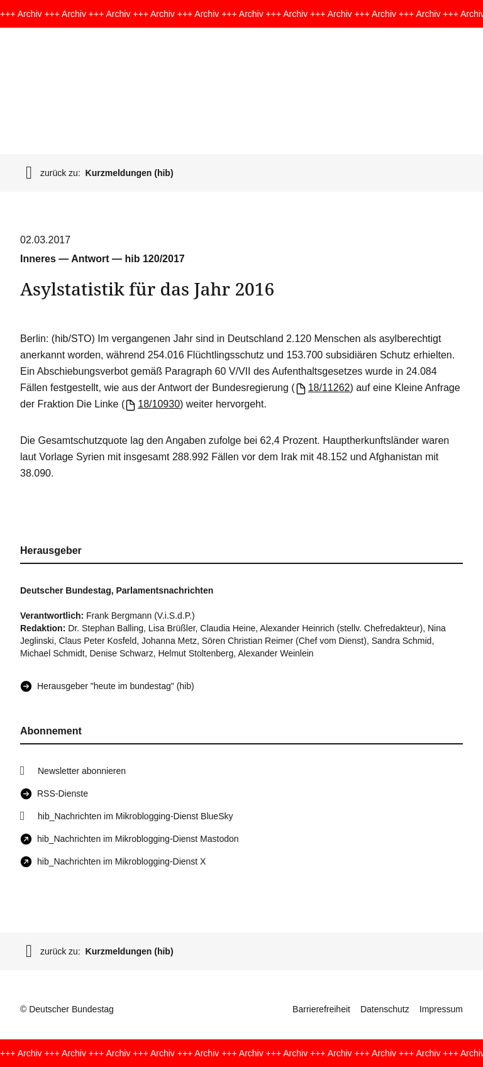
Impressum (441, 1009)
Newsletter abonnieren (82, 771)
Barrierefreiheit (321, 1009)
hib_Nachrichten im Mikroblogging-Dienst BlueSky (135, 816)
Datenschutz (384, 1009)
